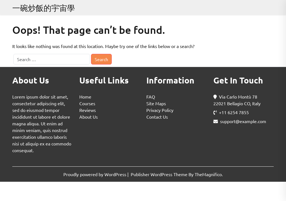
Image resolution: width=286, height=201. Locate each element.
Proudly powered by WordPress (95, 174)
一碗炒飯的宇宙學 (43, 8)
